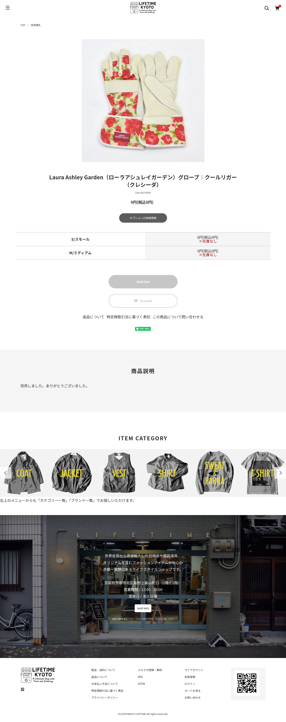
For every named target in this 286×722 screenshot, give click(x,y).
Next (280, 473)
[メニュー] (7, 7)
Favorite (143, 301)
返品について (93, 316)
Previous (5, 473)
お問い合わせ (192, 697)
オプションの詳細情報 (143, 218)
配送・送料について (103, 670)
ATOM (141, 684)
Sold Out (142, 281)
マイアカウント (193, 670)
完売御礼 (36, 25)
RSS (140, 677)
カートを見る (192, 690)
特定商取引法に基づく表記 (128, 316)
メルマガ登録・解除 (150, 670)
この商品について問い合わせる (178, 316)
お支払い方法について (104, 684)
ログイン (189, 684)
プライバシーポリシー (104, 697)
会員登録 (189, 677)
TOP (22, 25)
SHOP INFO (143, 608)
